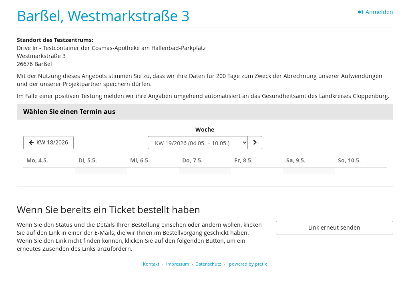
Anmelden (376, 12)
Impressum (177, 264)
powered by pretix (248, 264)
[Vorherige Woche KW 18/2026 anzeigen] (48, 143)
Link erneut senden (334, 227)
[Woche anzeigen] (254, 143)
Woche (204, 129)
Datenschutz (208, 264)
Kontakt (151, 264)
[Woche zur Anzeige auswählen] (198, 143)
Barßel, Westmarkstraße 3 (103, 16)
